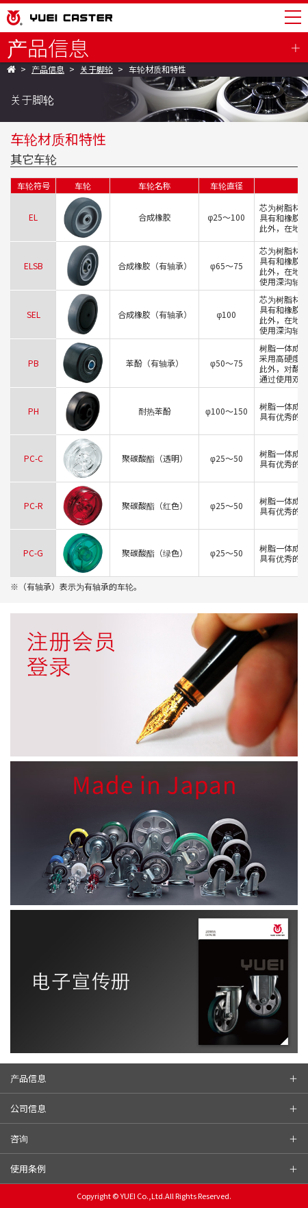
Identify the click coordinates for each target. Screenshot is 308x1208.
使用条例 (28, 1168)
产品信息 (48, 47)
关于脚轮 (96, 69)
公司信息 (28, 1108)
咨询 (19, 1138)
